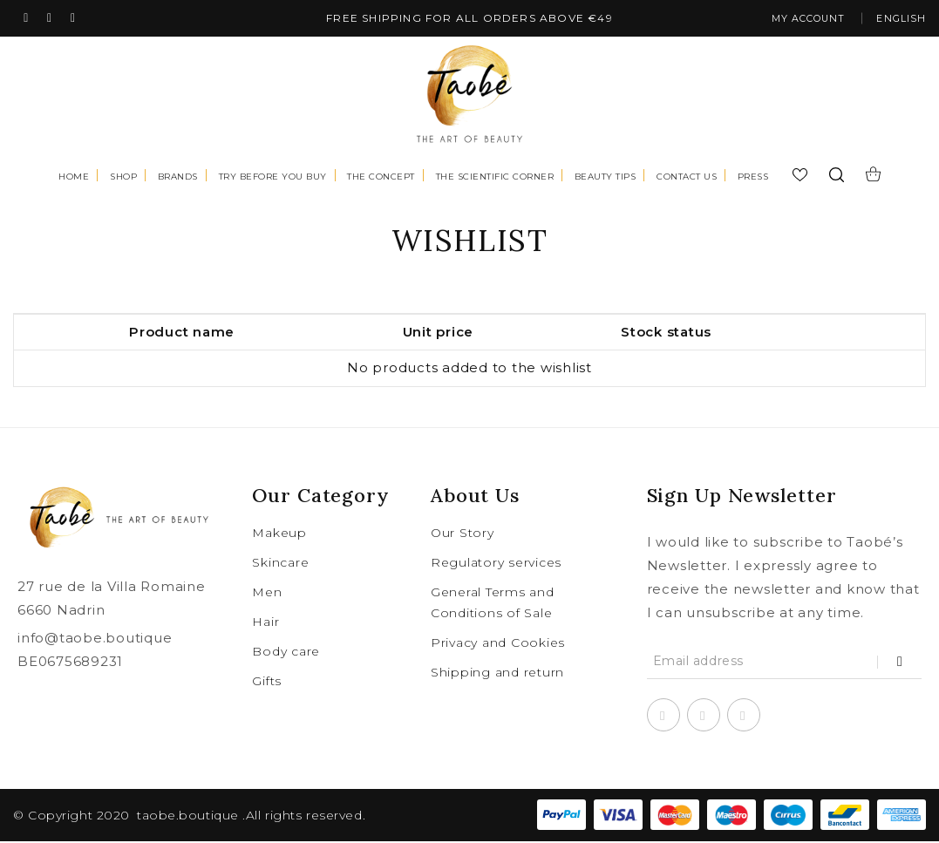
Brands (178, 178)
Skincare (280, 564)
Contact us (687, 178)
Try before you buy (273, 178)
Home (73, 178)
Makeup (279, 534)
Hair (265, 623)
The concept (381, 178)
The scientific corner (495, 178)
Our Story (462, 534)
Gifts (267, 682)
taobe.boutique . (191, 817)
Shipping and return (497, 674)
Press (753, 178)
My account (796, 19)
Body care (286, 653)
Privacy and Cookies (498, 644)
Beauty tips (605, 178)
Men (267, 594)
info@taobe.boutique (94, 639)
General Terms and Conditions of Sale (493, 604)
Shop (123, 178)
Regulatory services (496, 564)
